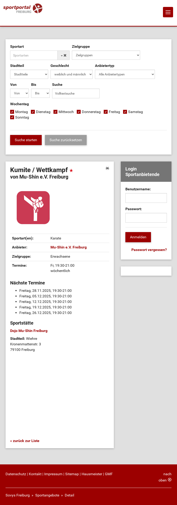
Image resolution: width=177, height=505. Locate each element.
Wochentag (19, 104)
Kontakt (35, 474)
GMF (109, 474)
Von (13, 84)
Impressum (53, 474)
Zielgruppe (81, 46)
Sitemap (72, 474)
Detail (69, 495)
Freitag (114, 112)
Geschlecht (59, 65)
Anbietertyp (104, 65)
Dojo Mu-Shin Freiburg (28, 331)
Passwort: (133, 209)
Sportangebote (47, 495)
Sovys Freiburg (18, 495)
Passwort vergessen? (149, 250)
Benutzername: (138, 189)
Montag (21, 112)
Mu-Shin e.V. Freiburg (68, 247)
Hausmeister (92, 474)
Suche (57, 84)
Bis (33, 84)
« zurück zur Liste (24, 441)
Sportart (17, 46)
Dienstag (43, 112)
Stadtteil (17, 65)
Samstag (135, 112)
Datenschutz (16, 474)
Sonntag (22, 117)
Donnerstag (91, 112)
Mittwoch (66, 112)
